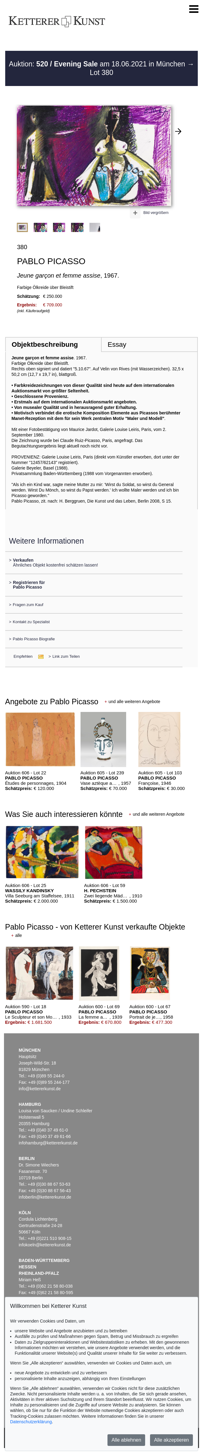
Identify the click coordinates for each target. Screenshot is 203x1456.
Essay (117, 344)
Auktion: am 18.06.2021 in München (98, 64)
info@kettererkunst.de (40, 1088)
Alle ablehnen (126, 1440)
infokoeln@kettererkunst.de (45, 1244)
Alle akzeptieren (171, 1440)
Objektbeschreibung (45, 344)
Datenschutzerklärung (31, 1421)
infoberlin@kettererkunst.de (45, 1197)
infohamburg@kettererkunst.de (48, 1142)
